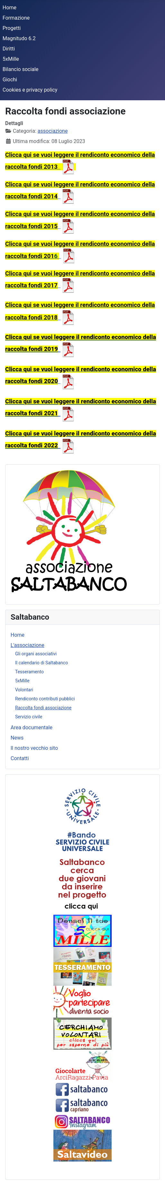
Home (9, 7)
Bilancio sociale (20, 69)
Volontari (24, 689)
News (17, 738)
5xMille (11, 59)
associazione (53, 131)
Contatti (20, 758)
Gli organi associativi (36, 653)
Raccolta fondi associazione (43, 707)
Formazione (16, 18)
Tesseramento (29, 671)
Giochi (10, 79)
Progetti (12, 28)
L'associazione (27, 645)
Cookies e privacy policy (30, 90)
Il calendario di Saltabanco (41, 662)
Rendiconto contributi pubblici (45, 698)
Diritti (9, 49)
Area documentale (31, 727)
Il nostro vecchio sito (34, 748)
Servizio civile (28, 716)
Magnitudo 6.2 (19, 38)
